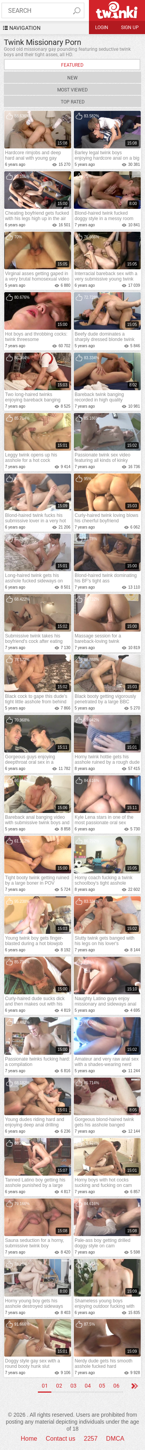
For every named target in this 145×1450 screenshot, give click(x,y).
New (72, 78)
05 (102, 1386)
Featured (72, 65)
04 (88, 1386)
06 (116, 1386)
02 (59, 1386)
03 (73, 1386)
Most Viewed (72, 90)
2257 (91, 1438)
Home (29, 1438)
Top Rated (73, 102)
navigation (25, 28)
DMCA (115, 1438)
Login (101, 27)
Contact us (60, 1438)
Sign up (130, 27)
